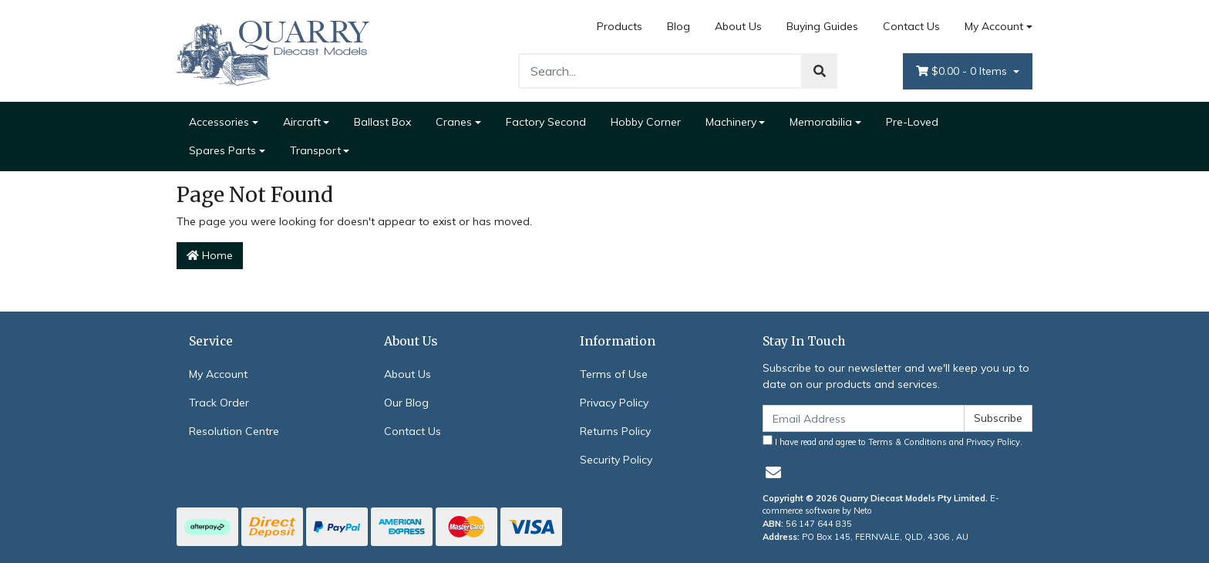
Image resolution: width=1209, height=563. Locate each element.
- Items (963, 71)
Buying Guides (822, 26)
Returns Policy (615, 431)
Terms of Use (614, 374)
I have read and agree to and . (892, 441)
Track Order (219, 403)
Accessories (219, 122)
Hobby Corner (646, 122)
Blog (678, 26)
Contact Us (911, 26)
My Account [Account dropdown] (994, 26)
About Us (738, 26)
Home (210, 255)
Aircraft (302, 122)
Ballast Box (382, 122)
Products (619, 26)
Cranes (454, 122)
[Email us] (773, 472)
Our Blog (406, 403)
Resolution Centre (234, 431)
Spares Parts (222, 150)
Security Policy (616, 460)
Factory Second (546, 122)
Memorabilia (821, 122)
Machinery (731, 122)
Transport (315, 150)
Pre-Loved (912, 122)
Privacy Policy (614, 403)
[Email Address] (864, 418)
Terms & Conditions (907, 442)
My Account (218, 374)
